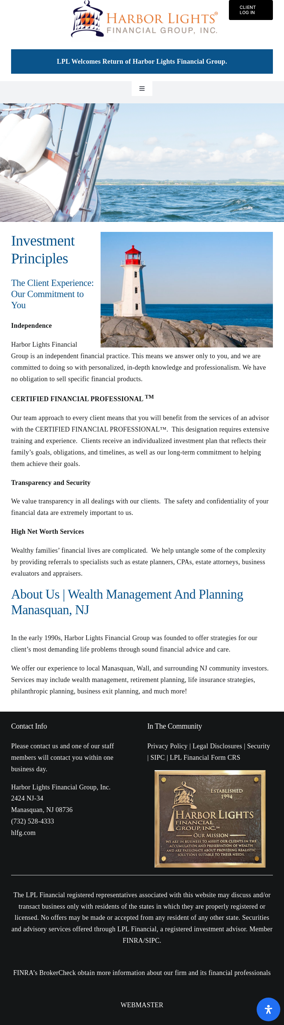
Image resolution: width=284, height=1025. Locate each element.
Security (258, 746)
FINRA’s (25, 972)
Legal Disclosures (217, 746)
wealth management (99, 679)
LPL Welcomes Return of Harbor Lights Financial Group (141, 61)
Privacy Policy (167, 746)
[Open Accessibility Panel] (268, 1009)
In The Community (174, 726)
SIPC (158, 757)
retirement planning (158, 679)
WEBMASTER (142, 1005)
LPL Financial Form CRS (205, 757)
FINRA (133, 940)
